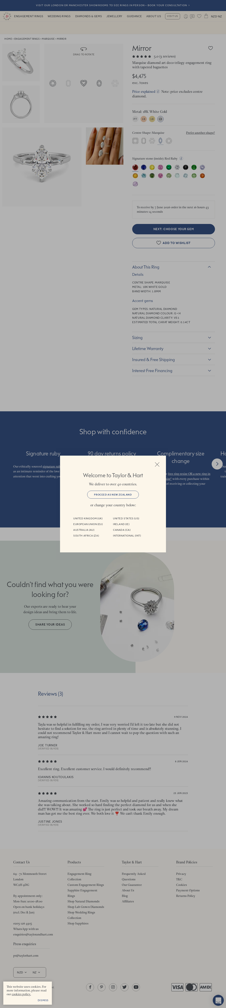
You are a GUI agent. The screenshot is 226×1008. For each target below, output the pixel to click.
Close (157, 464)
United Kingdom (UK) (87, 518)
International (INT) (127, 535)
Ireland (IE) (121, 524)
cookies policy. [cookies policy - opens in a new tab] (21, 994)
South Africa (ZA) (86, 535)
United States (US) (126, 518)
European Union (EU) (88, 524)
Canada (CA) (122, 529)
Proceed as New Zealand (113, 494)
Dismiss (43, 1000)
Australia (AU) (83, 529)
